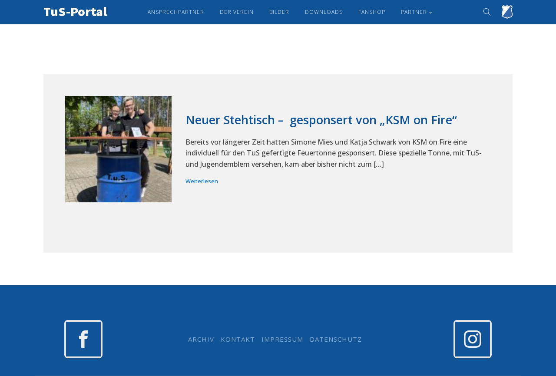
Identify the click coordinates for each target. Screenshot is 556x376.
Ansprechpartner (176, 12)
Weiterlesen (201, 181)
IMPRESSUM (282, 339)
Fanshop (371, 12)
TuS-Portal (75, 11)
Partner (414, 12)
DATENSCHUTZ (336, 339)
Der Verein (237, 12)
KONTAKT (238, 339)
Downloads (324, 12)
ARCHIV (201, 339)
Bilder (279, 12)
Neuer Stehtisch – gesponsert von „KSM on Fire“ (321, 120)
